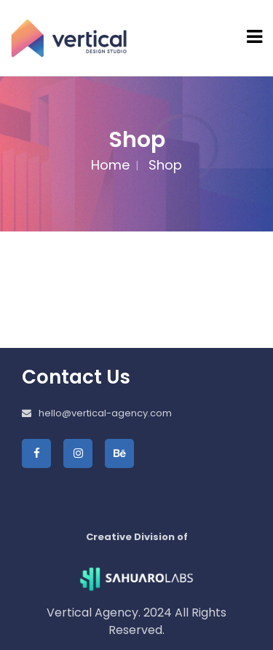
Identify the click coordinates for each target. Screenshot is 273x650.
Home (110, 165)
